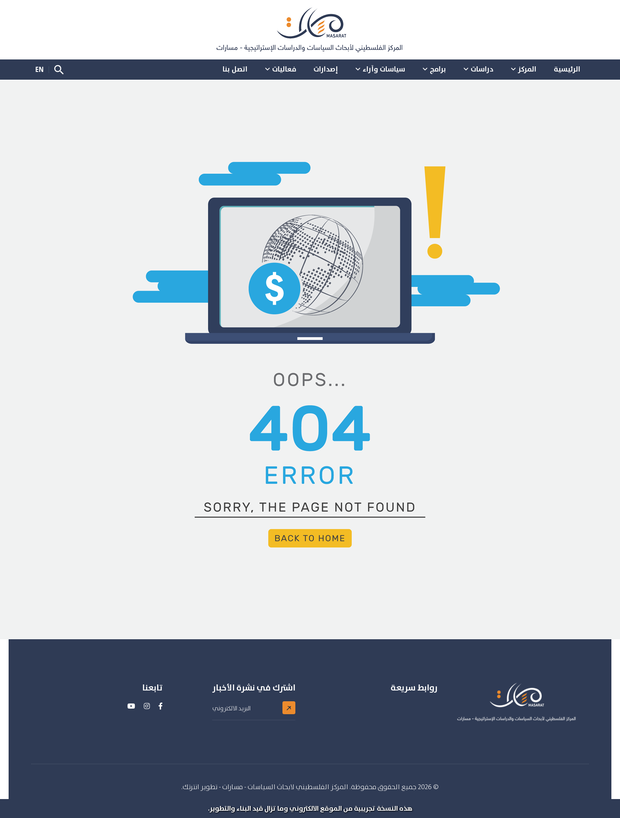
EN (39, 69)
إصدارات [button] (325, 69)
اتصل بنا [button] (235, 69)
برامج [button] (438, 69)
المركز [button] (527, 69)
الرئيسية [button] (567, 69)
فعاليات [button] (284, 69)
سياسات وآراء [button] (384, 69)
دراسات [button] (482, 69)
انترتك (191, 786)
